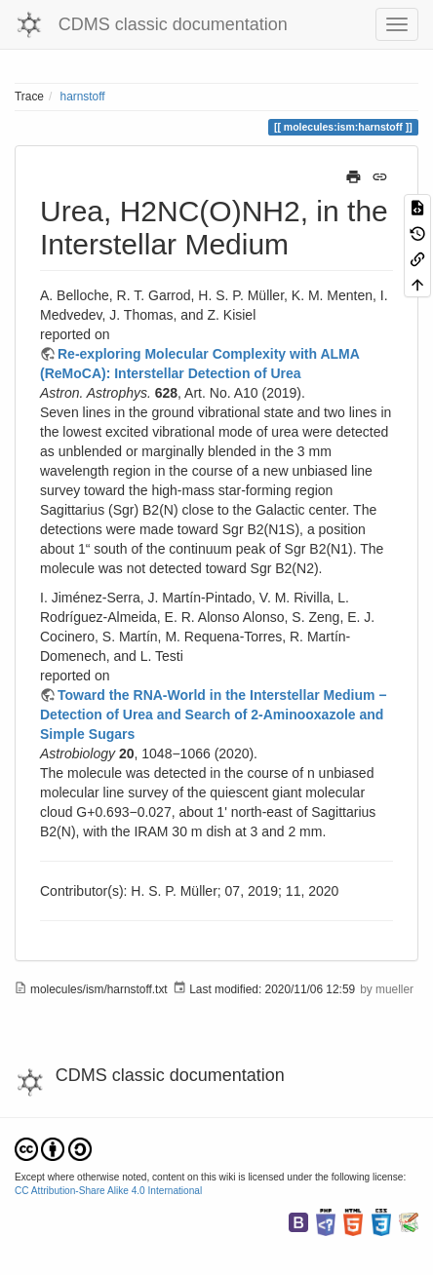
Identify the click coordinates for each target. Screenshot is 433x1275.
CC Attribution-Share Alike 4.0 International (108, 1190)
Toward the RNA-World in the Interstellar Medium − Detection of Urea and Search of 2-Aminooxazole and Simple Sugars (213, 714)
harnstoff (82, 96)
